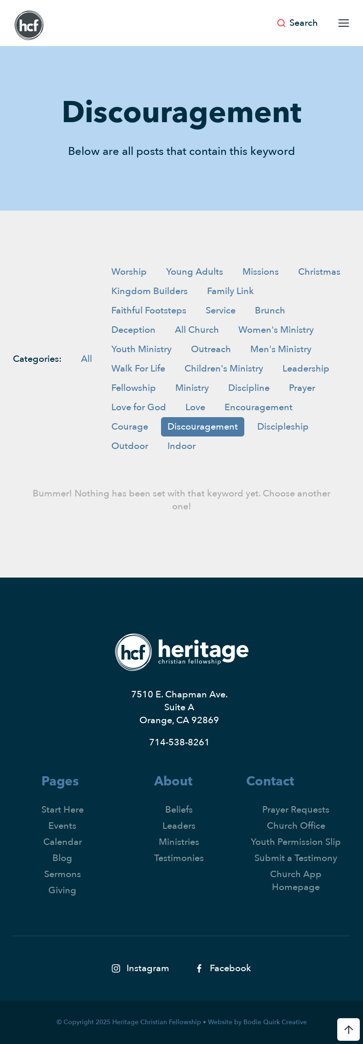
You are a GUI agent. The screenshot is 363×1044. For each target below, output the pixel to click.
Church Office (296, 826)
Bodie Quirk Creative (275, 1022)
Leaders (179, 826)
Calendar (62, 842)
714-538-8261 (179, 742)
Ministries (179, 842)
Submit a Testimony (295, 858)
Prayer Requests (295, 809)
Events (62, 826)
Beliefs (179, 809)
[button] (340, 23)
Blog (62, 858)
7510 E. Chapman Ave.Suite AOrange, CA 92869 (179, 707)
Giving (62, 890)
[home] (29, 25)
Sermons (62, 874)
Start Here (62, 809)
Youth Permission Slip (296, 842)
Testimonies (179, 858)
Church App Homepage (296, 880)
